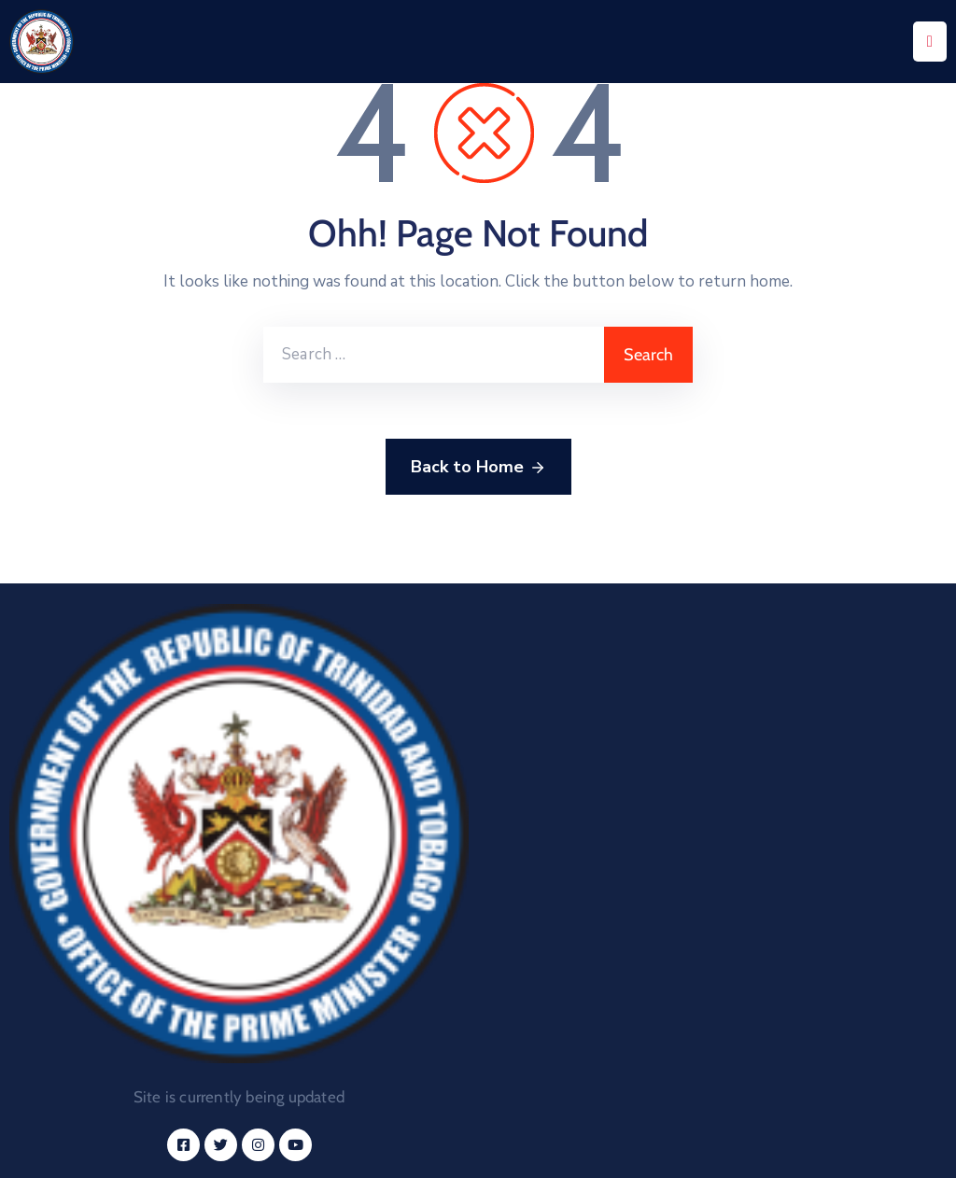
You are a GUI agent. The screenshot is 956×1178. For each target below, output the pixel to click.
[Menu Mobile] (930, 41)
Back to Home (478, 468)
